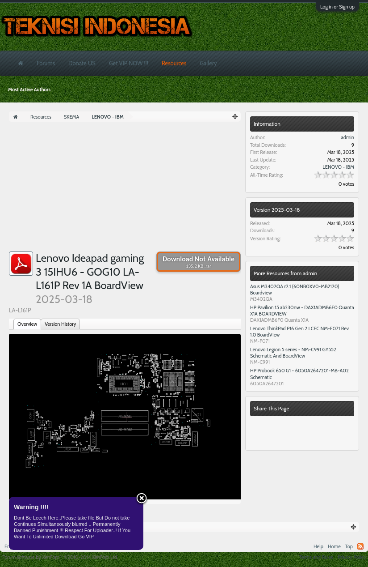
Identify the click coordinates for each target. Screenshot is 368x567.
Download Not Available (198, 262)
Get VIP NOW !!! (128, 63)
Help (318, 546)
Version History (60, 324)
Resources (174, 63)
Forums (46, 63)
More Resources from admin (285, 273)
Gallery (208, 63)
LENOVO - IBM (338, 167)
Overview (27, 324)
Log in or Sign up (337, 7)
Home (334, 546)
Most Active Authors (29, 89)
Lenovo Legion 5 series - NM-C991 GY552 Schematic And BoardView (293, 352)
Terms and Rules (316, 557)
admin (347, 137)
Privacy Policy (352, 557)
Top (349, 546)
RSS (360, 546)
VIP (90, 536)
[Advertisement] (125, 189)
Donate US (82, 63)
